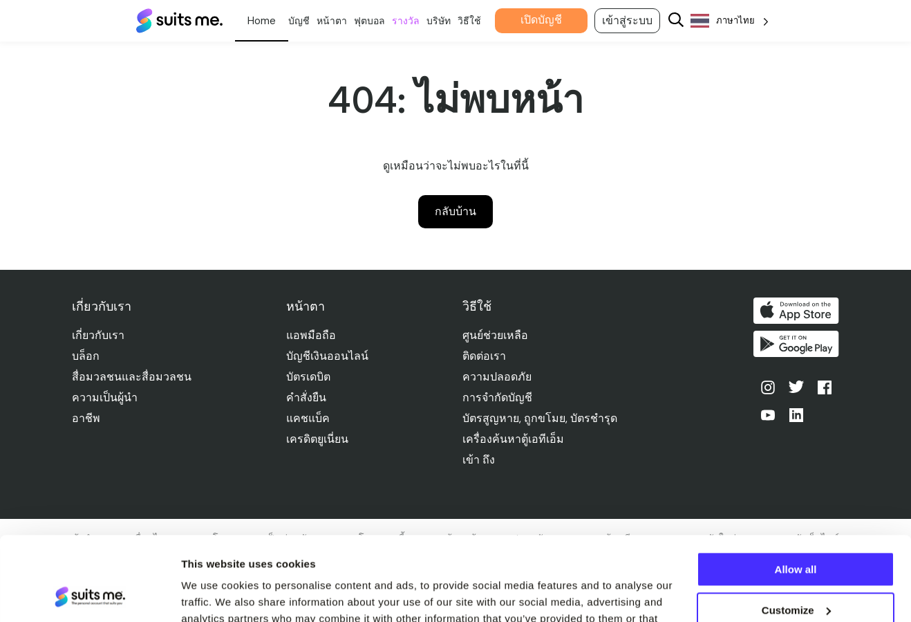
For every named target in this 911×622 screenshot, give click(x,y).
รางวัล (406, 21)
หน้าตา (332, 21)
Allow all (796, 491)
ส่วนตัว (261, 21)
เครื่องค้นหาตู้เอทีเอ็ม (513, 439)
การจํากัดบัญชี (497, 397)
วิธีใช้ (469, 21)
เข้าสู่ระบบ (627, 20)
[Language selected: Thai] (730, 21)
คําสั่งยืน (306, 397)
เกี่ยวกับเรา (98, 335)
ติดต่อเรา (484, 356)
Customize (796, 531)
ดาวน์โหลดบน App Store (796, 311)
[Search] (676, 21)
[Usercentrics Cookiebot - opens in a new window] (89, 595)
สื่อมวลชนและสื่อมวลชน (131, 376)
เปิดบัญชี (541, 19)
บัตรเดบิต (308, 376)
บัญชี (299, 21)
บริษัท (438, 21)
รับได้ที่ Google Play (796, 344)
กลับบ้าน (455, 211)
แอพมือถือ (311, 335)
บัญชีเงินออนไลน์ (327, 356)
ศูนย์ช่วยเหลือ (495, 335)
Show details (213, 595)
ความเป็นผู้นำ (105, 397)
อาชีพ (86, 418)
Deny (796, 572)
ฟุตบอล (369, 21)
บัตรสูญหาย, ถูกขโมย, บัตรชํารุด (539, 418)
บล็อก (86, 356)
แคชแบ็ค (308, 418)
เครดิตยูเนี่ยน (317, 439)
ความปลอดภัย (497, 376)
